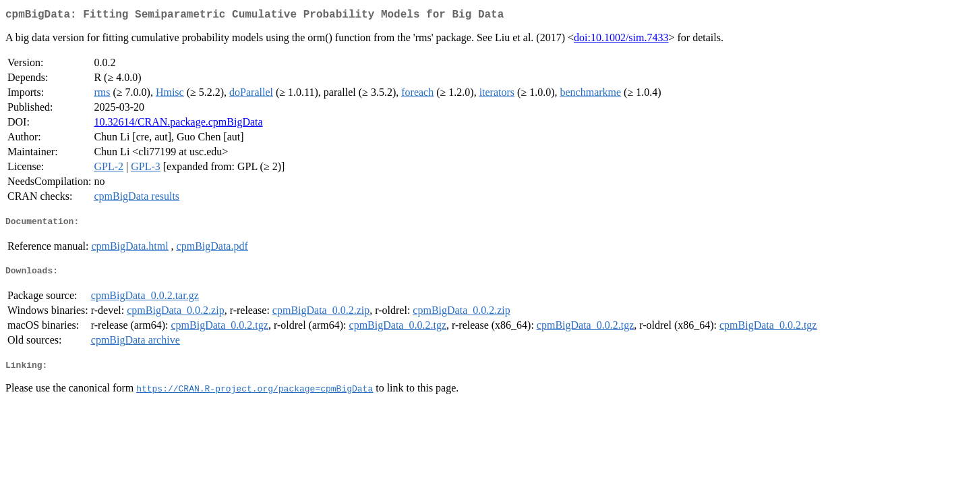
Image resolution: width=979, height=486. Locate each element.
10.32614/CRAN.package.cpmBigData (178, 124)
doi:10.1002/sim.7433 (621, 40)
